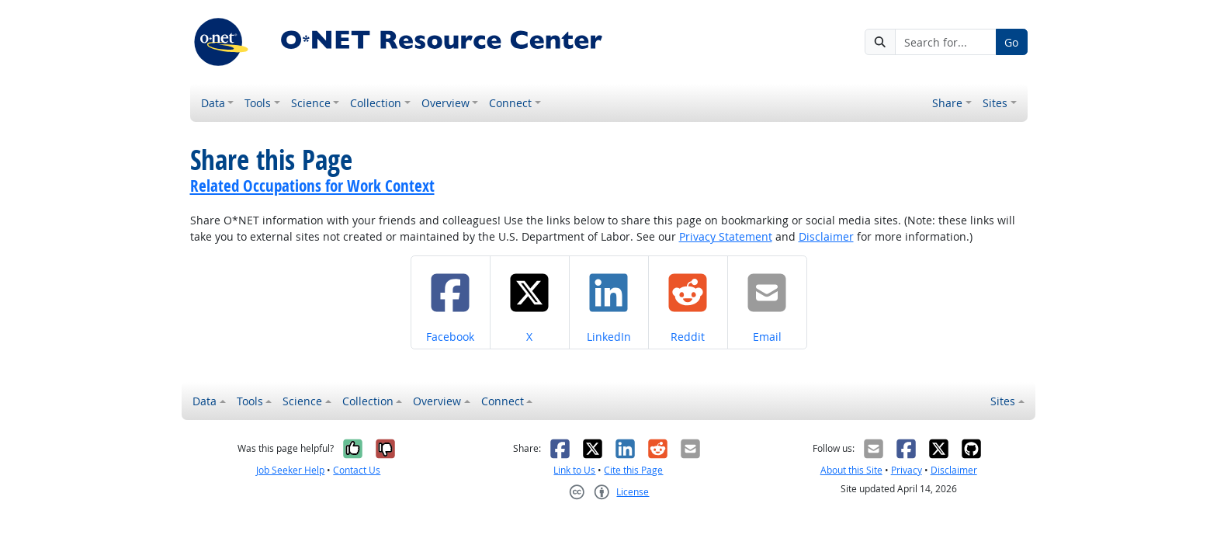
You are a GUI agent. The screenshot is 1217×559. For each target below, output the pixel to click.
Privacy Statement (725, 236)
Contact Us (356, 470)
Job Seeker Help (290, 470)
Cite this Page (633, 470)
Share (947, 102)
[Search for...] (945, 42)
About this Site (851, 470)
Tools (257, 102)
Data (213, 102)
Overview (445, 102)
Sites (995, 102)
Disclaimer (826, 236)
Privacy (906, 470)
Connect (510, 102)
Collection (375, 102)
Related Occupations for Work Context (312, 185)
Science (311, 102)
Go (1011, 42)
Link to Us (574, 470)
